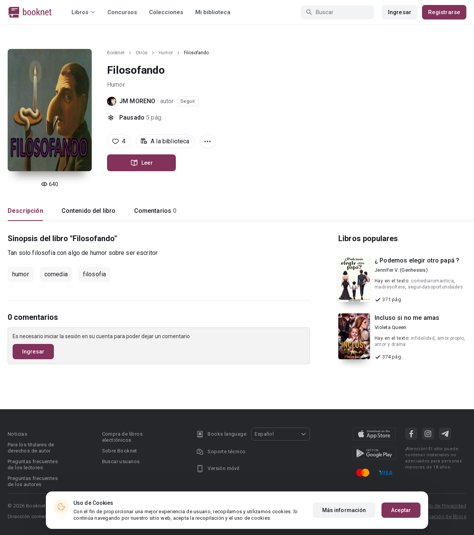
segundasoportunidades (435, 287)
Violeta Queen (390, 327)
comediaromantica (432, 281)
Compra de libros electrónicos (122, 437)
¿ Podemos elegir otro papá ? (417, 260)
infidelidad (423, 338)
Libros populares (368, 238)
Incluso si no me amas (407, 317)
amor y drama (390, 344)
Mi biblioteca (213, 12)
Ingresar (399, 12)
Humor (166, 52)
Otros (142, 52)
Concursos (122, 12)
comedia (56, 274)
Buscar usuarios (121, 461)
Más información (344, 510)
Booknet (116, 52)
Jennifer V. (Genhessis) (401, 270)
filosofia (94, 274)
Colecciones (166, 12)
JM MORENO (137, 101)
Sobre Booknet (119, 451)
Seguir (187, 101)
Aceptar (401, 510)
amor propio (450, 338)
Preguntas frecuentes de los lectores (33, 464)
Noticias (17, 434)
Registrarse (444, 12)
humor (20, 274)
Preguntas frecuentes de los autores (33, 481)
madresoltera (390, 287)
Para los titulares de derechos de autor (31, 448)
